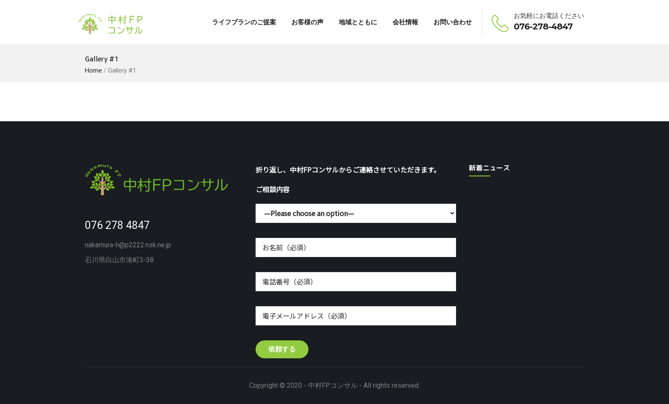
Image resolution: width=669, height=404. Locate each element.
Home (93, 70)
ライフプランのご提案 (244, 22)
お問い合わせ (452, 22)
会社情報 (405, 22)
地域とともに (358, 22)
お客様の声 (307, 22)
